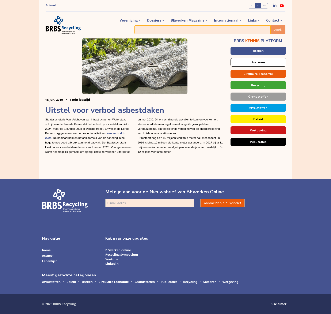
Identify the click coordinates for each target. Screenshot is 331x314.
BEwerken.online (118, 250)
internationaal (226, 20)
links (252, 20)
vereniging (129, 20)
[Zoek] (202, 29)
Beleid (258, 119)
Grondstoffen (258, 96)
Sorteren (258, 62)
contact (272, 20)
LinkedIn (112, 264)
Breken (258, 51)
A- (252, 5)
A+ (264, 5)
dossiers (154, 20)
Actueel (51, 5)
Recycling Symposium (121, 255)
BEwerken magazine (188, 20)
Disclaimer (278, 304)
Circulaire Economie (258, 74)
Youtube (111, 259)
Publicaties (258, 142)
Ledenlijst (49, 261)
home (46, 250)
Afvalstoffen (258, 108)
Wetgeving (258, 130)
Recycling (258, 85)
